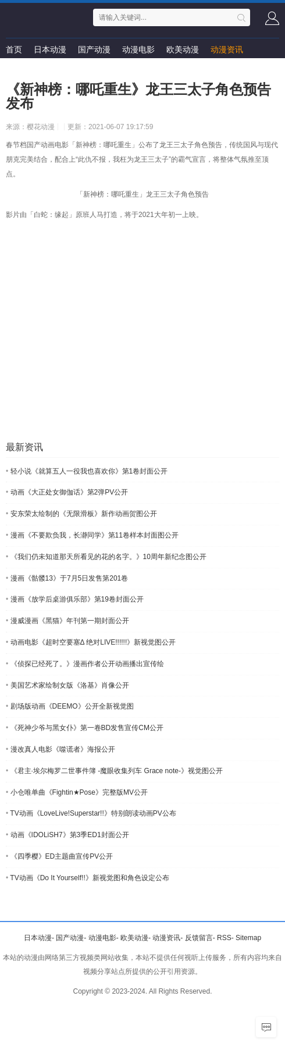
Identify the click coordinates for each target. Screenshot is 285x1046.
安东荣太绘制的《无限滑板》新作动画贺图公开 (81, 514)
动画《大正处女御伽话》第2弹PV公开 (67, 492)
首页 (14, 49)
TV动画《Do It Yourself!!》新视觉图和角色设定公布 (87, 878)
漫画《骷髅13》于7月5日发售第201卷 (67, 578)
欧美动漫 (182, 49)
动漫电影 (138, 49)
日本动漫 (50, 49)
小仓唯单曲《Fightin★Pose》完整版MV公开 (77, 792)
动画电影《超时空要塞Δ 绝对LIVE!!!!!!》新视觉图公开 (91, 642)
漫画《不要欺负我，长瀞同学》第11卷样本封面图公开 (92, 535)
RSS (224, 938)
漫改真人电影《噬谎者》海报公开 (60, 749)
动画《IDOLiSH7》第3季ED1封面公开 (67, 835)
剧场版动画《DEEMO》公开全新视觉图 (70, 706)
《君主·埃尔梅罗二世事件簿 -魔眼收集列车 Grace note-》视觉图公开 (114, 771)
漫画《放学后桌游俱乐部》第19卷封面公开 (75, 599)
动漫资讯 (227, 49)
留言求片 (22, 72)
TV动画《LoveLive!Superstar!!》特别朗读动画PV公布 (91, 813)
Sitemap (248, 938)
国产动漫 (94, 49)
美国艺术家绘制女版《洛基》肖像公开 (67, 685)
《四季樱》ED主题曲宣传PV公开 (59, 856)
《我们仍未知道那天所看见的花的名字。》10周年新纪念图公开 (106, 557)
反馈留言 (199, 938)
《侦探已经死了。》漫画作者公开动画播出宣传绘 (85, 664)
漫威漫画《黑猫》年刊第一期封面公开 (67, 621)
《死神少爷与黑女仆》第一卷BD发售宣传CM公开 (84, 728)
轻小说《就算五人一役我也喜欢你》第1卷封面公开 (87, 471)
